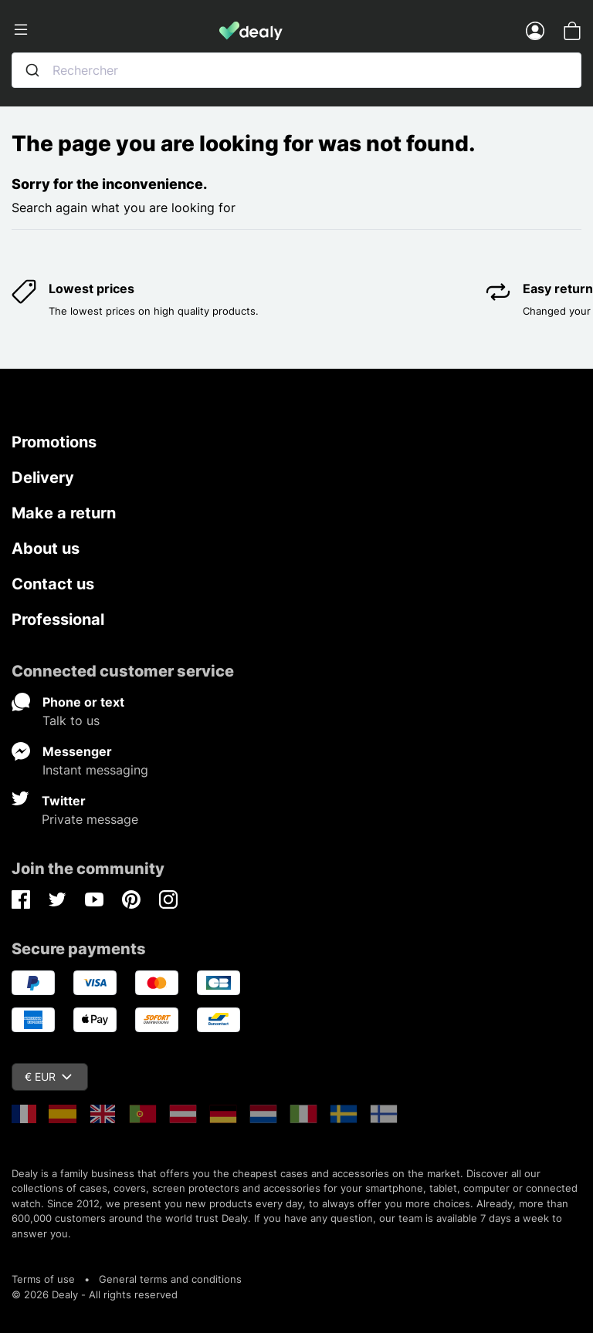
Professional (58, 619)
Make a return (64, 513)
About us (46, 548)
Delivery (43, 477)
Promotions (54, 442)
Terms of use (43, 1279)
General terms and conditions (170, 1279)
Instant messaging (95, 770)
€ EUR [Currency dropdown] (48, 1076)
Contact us (53, 584)
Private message (90, 819)
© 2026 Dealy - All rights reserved (95, 1294)
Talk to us (71, 720)
